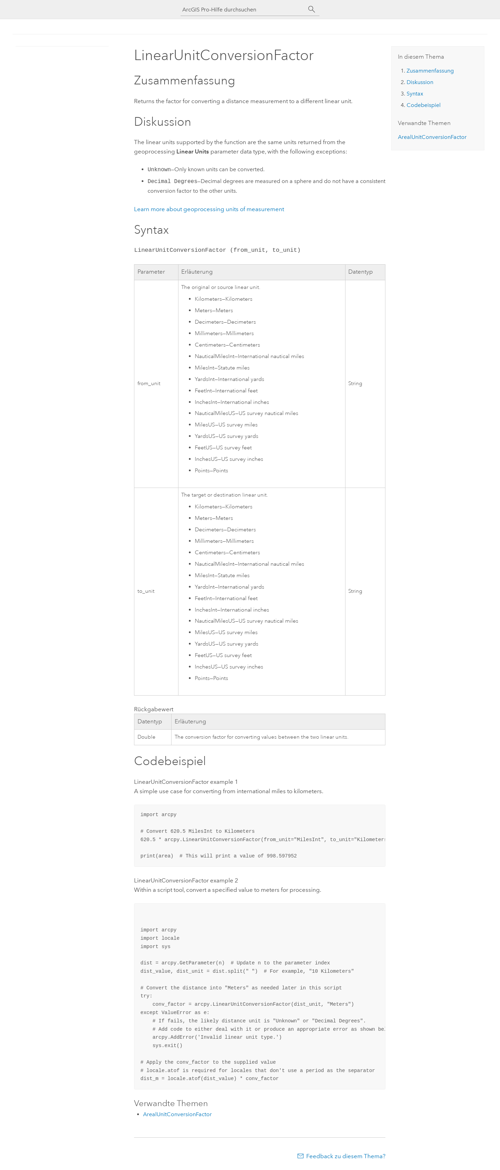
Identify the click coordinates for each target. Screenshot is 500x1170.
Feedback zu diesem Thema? (345, 1156)
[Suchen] (311, 9)
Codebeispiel (424, 105)
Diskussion (420, 82)
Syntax (415, 93)
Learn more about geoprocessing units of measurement (209, 209)
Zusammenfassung (430, 70)
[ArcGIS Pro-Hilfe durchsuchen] (243, 9)
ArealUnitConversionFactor (177, 1114)
